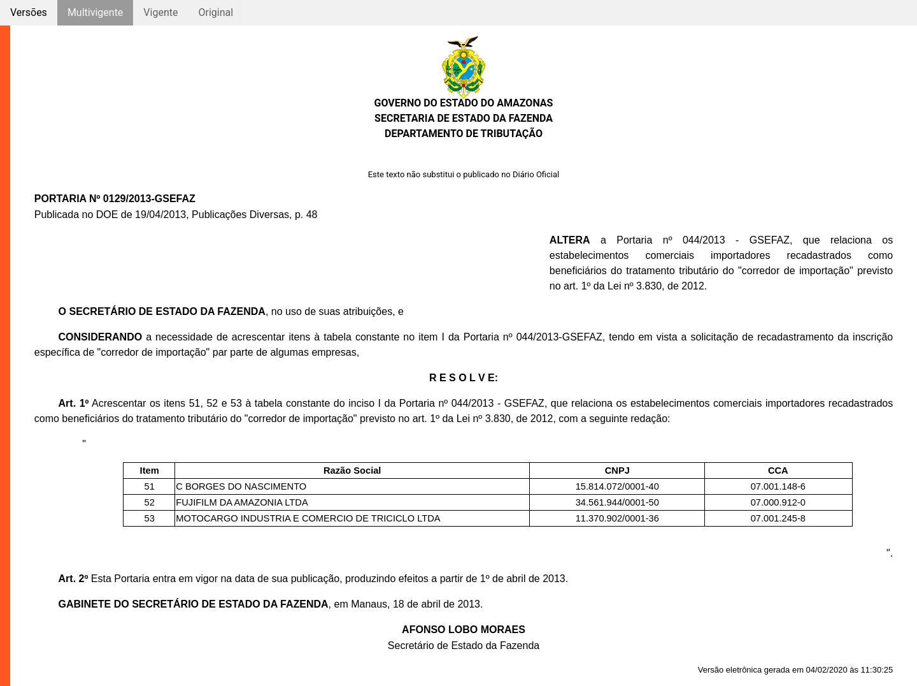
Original (215, 12)
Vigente (160, 12)
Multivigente (95, 12)
